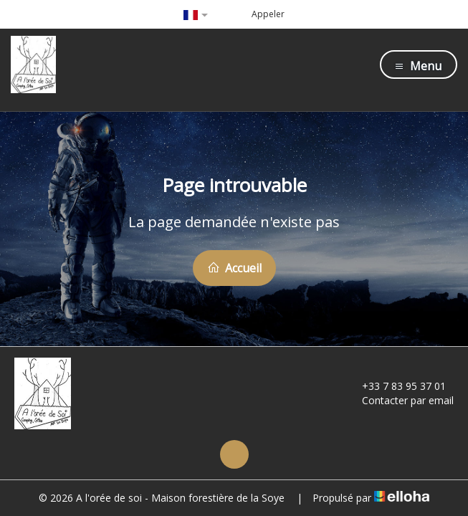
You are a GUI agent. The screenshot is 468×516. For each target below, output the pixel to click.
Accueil (234, 268)
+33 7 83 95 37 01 (395, 386)
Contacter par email (399, 400)
